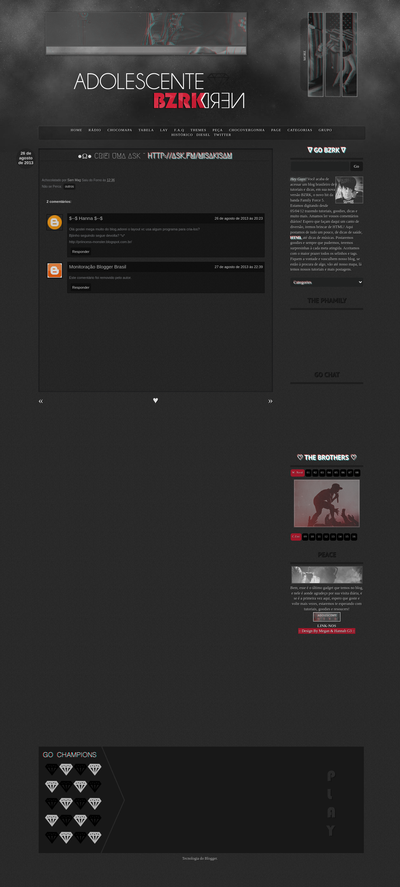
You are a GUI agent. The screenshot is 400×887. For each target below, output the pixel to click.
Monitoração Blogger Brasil (97, 266)
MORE (304, 55)
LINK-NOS (326, 626)
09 (305, 536)
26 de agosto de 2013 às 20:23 (239, 218)
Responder (80, 252)
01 (308, 472)
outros (69, 186)
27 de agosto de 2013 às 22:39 (239, 267)
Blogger (211, 858)
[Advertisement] (326, 685)
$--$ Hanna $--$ (86, 218)
